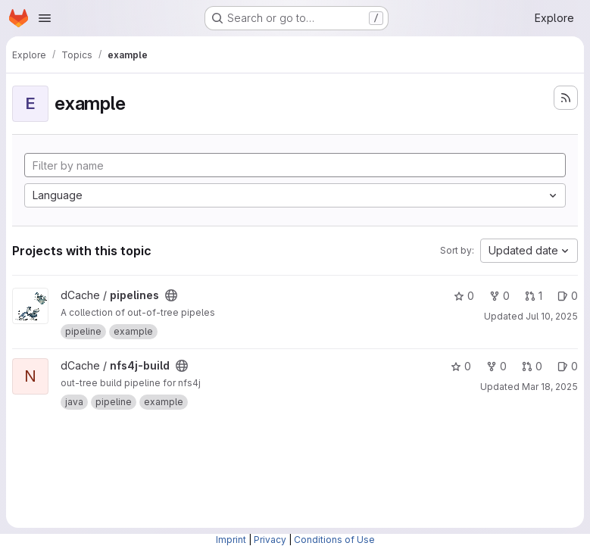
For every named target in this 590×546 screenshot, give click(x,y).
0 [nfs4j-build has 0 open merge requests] (532, 366)
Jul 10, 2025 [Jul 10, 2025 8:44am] (552, 316)
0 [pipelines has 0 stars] (464, 295)
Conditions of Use (334, 539)
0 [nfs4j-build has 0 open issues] (567, 366)
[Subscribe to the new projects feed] (566, 98)
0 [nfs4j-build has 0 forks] (496, 366)
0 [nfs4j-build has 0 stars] (461, 366)
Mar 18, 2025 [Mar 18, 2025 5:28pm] (550, 386)
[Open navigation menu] (45, 18)
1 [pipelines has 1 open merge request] (533, 295)
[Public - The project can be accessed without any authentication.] (171, 295)
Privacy (270, 539)
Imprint (231, 539)
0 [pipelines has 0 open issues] (567, 295)
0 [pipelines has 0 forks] (499, 295)
